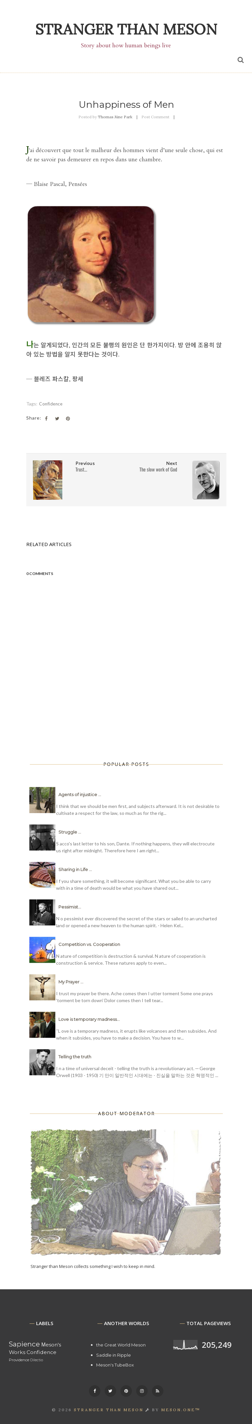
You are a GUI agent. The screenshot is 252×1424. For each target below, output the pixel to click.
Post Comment (155, 116)
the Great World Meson (121, 1344)
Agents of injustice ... (79, 794)
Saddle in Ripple (113, 1355)
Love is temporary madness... (89, 1019)
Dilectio (36, 1360)
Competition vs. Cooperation (89, 944)
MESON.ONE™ (180, 1409)
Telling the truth (74, 1056)
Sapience (24, 1344)
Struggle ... (69, 832)
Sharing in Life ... (75, 869)
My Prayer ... (70, 981)
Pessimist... (69, 906)
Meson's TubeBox (115, 1364)
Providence (19, 1360)
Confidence (50, 403)
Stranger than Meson (126, 29)
